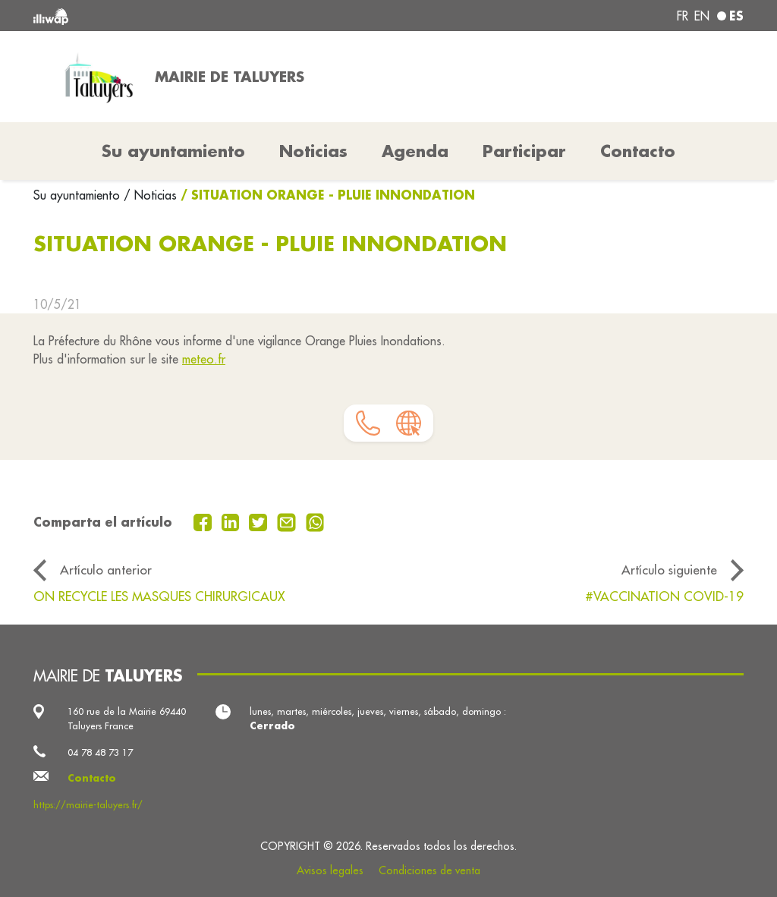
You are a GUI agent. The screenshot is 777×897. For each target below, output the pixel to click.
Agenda (415, 151)
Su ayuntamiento (78, 195)
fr (682, 16)
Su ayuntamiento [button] (173, 151)
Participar (524, 151)
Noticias (313, 151)
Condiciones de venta (429, 870)
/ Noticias (150, 195)
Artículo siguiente (669, 570)
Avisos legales (330, 870)
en (701, 16)
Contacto (637, 151)
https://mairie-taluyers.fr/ (88, 804)
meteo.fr (203, 359)
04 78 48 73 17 (100, 752)
